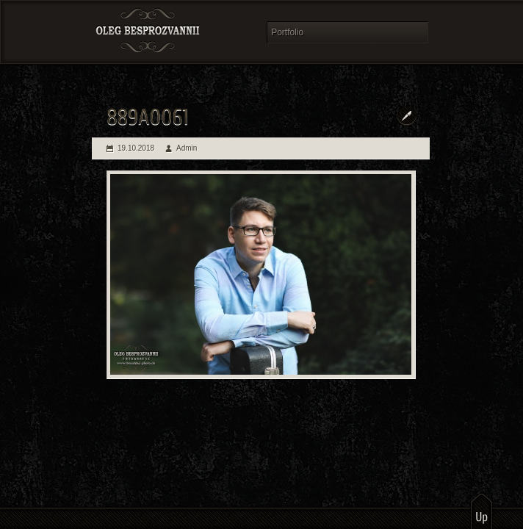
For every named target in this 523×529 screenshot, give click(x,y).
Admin (186, 148)
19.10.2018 (136, 148)
